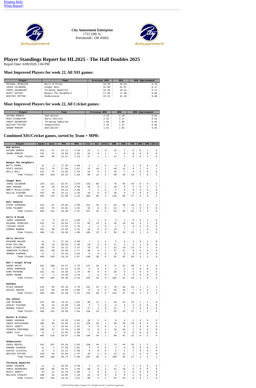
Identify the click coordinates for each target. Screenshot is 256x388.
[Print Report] (13, 6)
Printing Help (13, 2)
